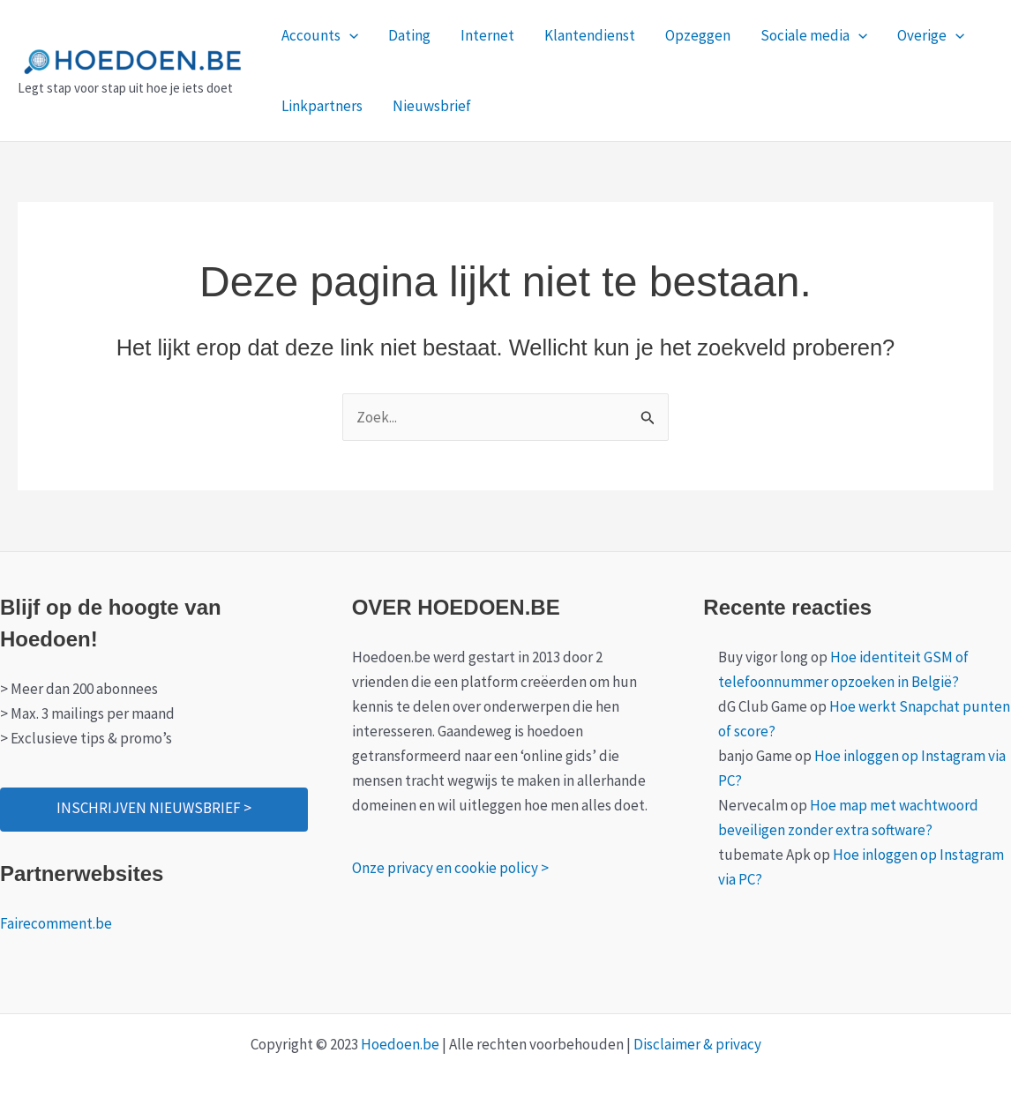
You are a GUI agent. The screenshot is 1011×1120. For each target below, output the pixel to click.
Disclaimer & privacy (697, 1044)
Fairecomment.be (56, 923)
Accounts (319, 35)
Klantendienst (589, 35)
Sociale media (813, 35)
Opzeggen (697, 35)
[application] (349, 35)
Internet (487, 35)
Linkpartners (322, 106)
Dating (409, 35)
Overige (930, 35)
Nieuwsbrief (432, 106)
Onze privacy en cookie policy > (450, 867)
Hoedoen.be (400, 1044)
